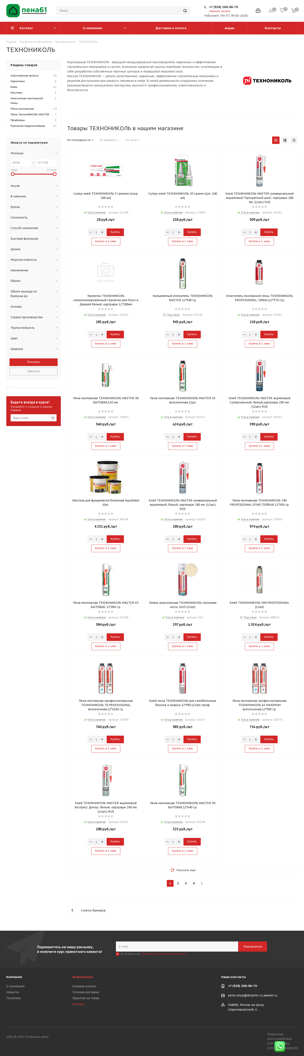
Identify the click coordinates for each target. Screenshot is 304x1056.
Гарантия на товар (85, 998)
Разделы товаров (24, 65)
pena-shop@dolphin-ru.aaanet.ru (253, 995)
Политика (13, 998)
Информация (82, 977)
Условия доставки (85, 992)
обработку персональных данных (164, 954)
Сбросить (33, 371)
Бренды (78, 1004)
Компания (14, 977)
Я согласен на (154, 954)
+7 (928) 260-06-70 (223, 7)
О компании (15, 986)
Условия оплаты (84, 986)
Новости (12, 992)
